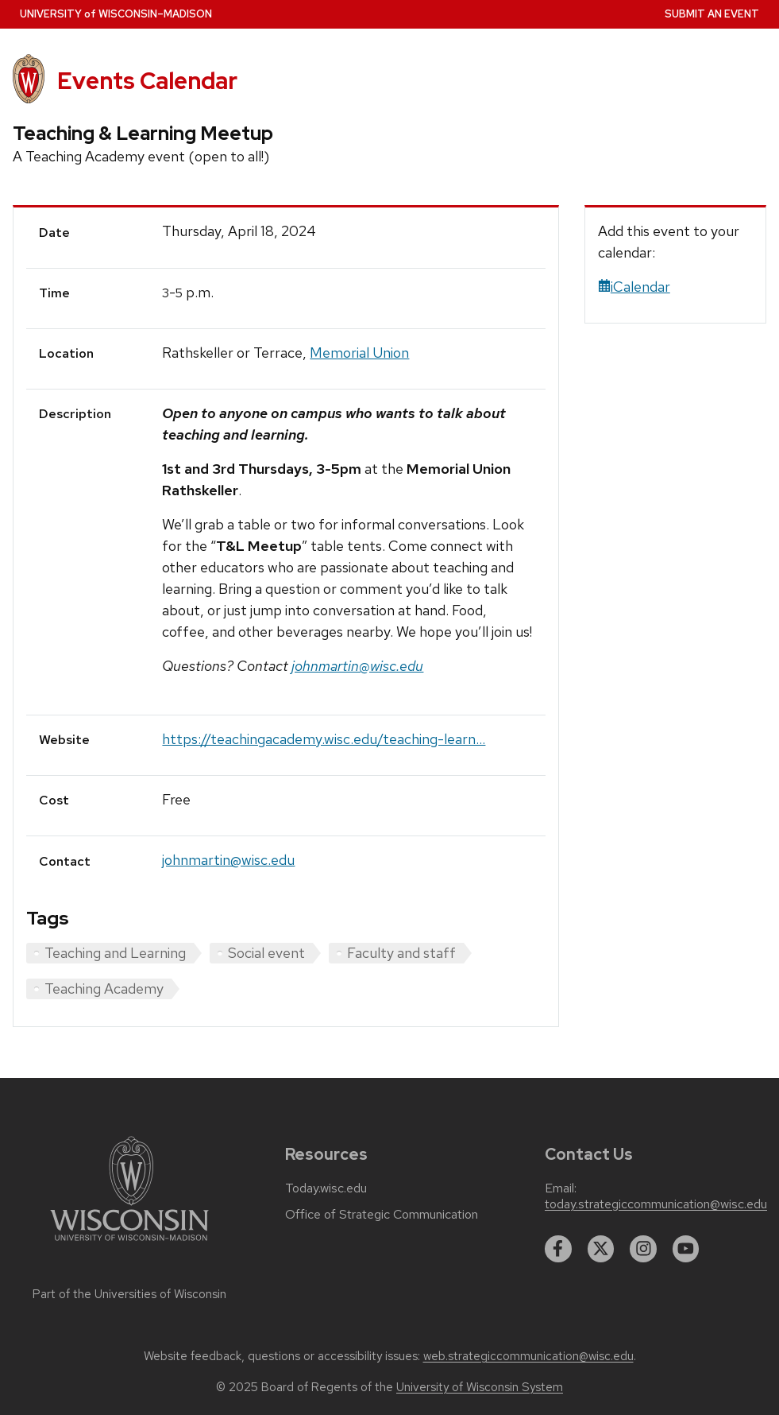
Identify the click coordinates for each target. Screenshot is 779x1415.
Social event (266, 953)
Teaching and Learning (115, 953)
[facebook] (558, 1248)
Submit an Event (712, 14)
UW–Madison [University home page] (116, 14)
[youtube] (686, 1248)
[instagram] (643, 1248)
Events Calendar (147, 81)
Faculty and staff (401, 953)
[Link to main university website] (129, 1243)
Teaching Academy (104, 988)
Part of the (129, 1294)
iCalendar (634, 286)
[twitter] (601, 1248)
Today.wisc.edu (326, 1188)
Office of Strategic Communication (381, 1215)
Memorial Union (359, 352)
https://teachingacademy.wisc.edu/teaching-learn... (323, 739)
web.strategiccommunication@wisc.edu (528, 1356)
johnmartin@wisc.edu (228, 860)
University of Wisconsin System (479, 1387)
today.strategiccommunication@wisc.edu (656, 1204)
